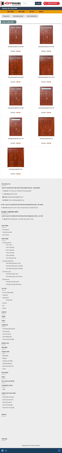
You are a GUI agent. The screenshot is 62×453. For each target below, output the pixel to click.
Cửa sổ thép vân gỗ (11, 258)
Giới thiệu (21, 11)
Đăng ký (4, 358)
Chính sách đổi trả (7, 402)
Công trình (5, 295)
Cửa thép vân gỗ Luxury (12, 273)
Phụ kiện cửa (5, 279)
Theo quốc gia (6, 331)
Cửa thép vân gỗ (6, 242)
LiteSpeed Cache (7, 385)
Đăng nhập (5, 355)
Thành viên (5, 351)
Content (4, 303)
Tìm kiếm (4, 347)
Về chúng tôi (5, 229)
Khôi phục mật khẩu (7, 361)
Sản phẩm (10, 11)
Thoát (4, 368)
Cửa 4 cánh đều (10, 252)
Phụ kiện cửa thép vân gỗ (12, 281)
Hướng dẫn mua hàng (8, 397)
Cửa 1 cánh (9, 244)
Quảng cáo (5, 343)
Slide (3, 320)
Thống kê (5, 325)
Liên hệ (41, 11)
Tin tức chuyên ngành (7, 292)
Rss (3, 305)
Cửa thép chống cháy (7, 261)
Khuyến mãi (5, 297)
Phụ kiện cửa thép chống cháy (13, 284)
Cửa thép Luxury (6, 271)
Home (3, 316)
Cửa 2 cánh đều (8, 22)
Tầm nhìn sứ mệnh (7, 232)
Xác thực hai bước (8, 381)
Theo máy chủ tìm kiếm (8, 339)
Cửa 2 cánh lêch (10, 250)
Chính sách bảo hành (7, 399)
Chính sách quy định (9, 393)
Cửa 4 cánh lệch (10, 255)
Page (3, 377)
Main (3, 389)
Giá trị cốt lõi (5, 235)
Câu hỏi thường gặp (7, 405)
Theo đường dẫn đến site (8, 328)
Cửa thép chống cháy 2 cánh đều (14, 266)
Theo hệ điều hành (7, 336)
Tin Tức (31, 11)
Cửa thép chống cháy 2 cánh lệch (14, 268)
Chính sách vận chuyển (8, 407)
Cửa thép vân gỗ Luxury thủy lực (14, 276)
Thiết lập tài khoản (7, 363)
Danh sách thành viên (7, 366)
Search (4, 308)
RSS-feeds (5, 372)
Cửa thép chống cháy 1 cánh (13, 263)
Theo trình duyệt (6, 334)
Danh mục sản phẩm (9, 8)
